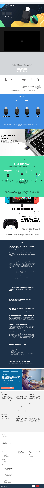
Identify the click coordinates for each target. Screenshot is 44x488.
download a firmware (32, 234)
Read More (33, 236)
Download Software (32, 458)
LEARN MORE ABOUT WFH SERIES (8, 387)
